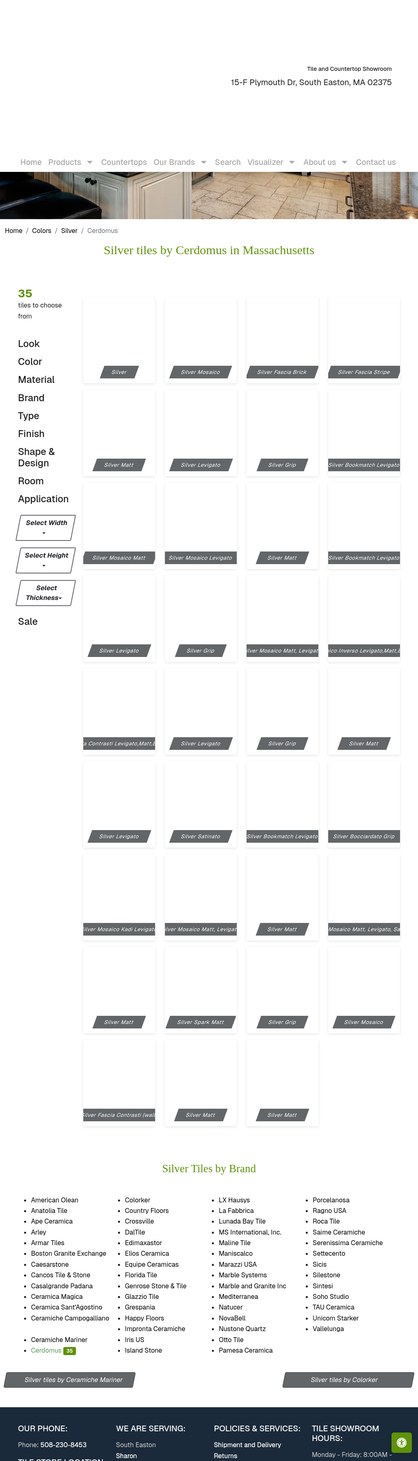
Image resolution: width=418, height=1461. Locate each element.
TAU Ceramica (342, 1307)
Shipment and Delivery (247, 1445)
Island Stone (150, 1350)
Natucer (236, 1307)
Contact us (377, 156)
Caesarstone (55, 1264)
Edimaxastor (149, 1243)
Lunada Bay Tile (249, 1221)
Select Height (46, 555)
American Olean (61, 1200)
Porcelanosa (338, 1200)
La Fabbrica (242, 1210)
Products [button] (65, 156)
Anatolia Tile (56, 1210)
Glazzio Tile (148, 1296)
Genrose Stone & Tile (163, 1286)
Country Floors (152, 1210)
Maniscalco (241, 1253)
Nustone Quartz (247, 1329)
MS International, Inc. (257, 1232)
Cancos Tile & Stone (67, 1275)
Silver (69, 230)
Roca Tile (332, 1221)
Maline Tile (240, 1243)
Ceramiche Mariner (65, 1340)
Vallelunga (334, 1329)
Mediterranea (244, 1296)
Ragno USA (336, 1210)
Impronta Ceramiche (160, 1329)
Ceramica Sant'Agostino (72, 1307)
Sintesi (328, 1286)
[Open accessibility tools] (401, 1442)
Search (229, 156)
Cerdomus (53, 1350)
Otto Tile (238, 1340)
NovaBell (237, 1318)
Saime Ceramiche (344, 1232)
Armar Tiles (53, 1243)
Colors (41, 230)
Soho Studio (338, 1296)
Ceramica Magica (62, 1296)
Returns (225, 1456)
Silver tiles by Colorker (344, 1379)
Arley (46, 1232)
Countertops (125, 156)
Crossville (145, 1221)
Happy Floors (151, 1318)
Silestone (332, 1275)
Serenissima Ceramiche (353, 1243)
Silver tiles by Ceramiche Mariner (74, 1379)
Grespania (147, 1307)
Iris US (139, 1340)
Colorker (144, 1200)
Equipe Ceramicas (157, 1264)
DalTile (142, 1232)
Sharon (126, 1456)
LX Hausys (239, 1200)
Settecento (334, 1253)
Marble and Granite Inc (258, 1286)
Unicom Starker (341, 1318)
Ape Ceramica (58, 1221)
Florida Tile (148, 1275)
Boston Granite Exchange (74, 1253)
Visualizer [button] (266, 156)
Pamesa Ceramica (252, 1350)
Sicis (326, 1264)
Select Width (47, 522)
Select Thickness (42, 593)
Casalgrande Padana (67, 1286)
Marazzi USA (243, 1264)
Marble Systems (250, 1275)
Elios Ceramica (152, 1253)
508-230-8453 (63, 1445)
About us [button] (320, 156)
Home (31, 156)
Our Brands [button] (175, 156)
